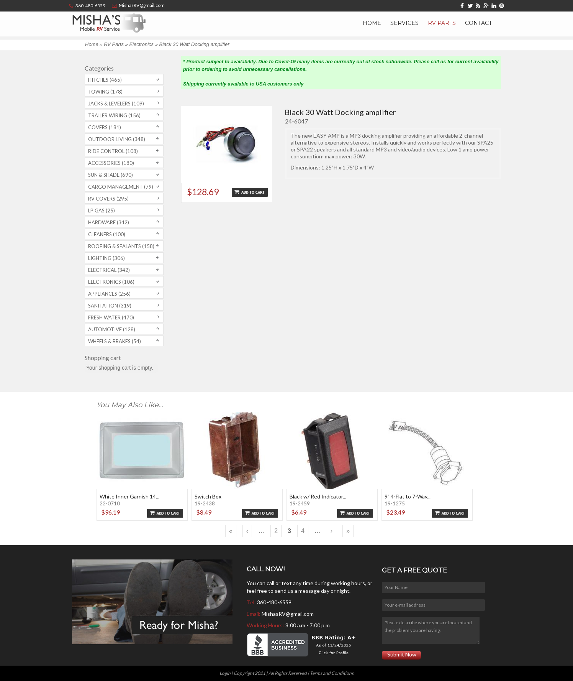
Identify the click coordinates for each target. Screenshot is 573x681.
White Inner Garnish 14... (129, 496)
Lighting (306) (106, 258)
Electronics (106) (111, 282)
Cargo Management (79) (120, 187)
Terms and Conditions (332, 673)
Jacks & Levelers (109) (116, 103)
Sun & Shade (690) (110, 175)
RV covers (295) (108, 199)
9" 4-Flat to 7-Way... (408, 496)
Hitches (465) (105, 80)
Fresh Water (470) (111, 317)
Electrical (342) (109, 270)
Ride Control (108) (113, 151)
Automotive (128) (111, 329)
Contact (478, 23)
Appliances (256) (109, 294)
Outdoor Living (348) (116, 139)
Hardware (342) (108, 222)
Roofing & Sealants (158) (121, 246)
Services (404, 23)
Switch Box (208, 496)
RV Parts (442, 23)
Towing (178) (105, 92)
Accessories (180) (111, 163)
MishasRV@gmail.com (288, 613)
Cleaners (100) (106, 234)
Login (225, 673)
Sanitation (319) (109, 306)
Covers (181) (104, 127)
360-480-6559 (274, 602)
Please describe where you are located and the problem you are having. (430, 630)
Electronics (141, 44)
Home (372, 23)
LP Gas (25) (101, 210)
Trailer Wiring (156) (114, 115)
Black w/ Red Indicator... (318, 496)
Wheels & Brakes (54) (114, 341)
